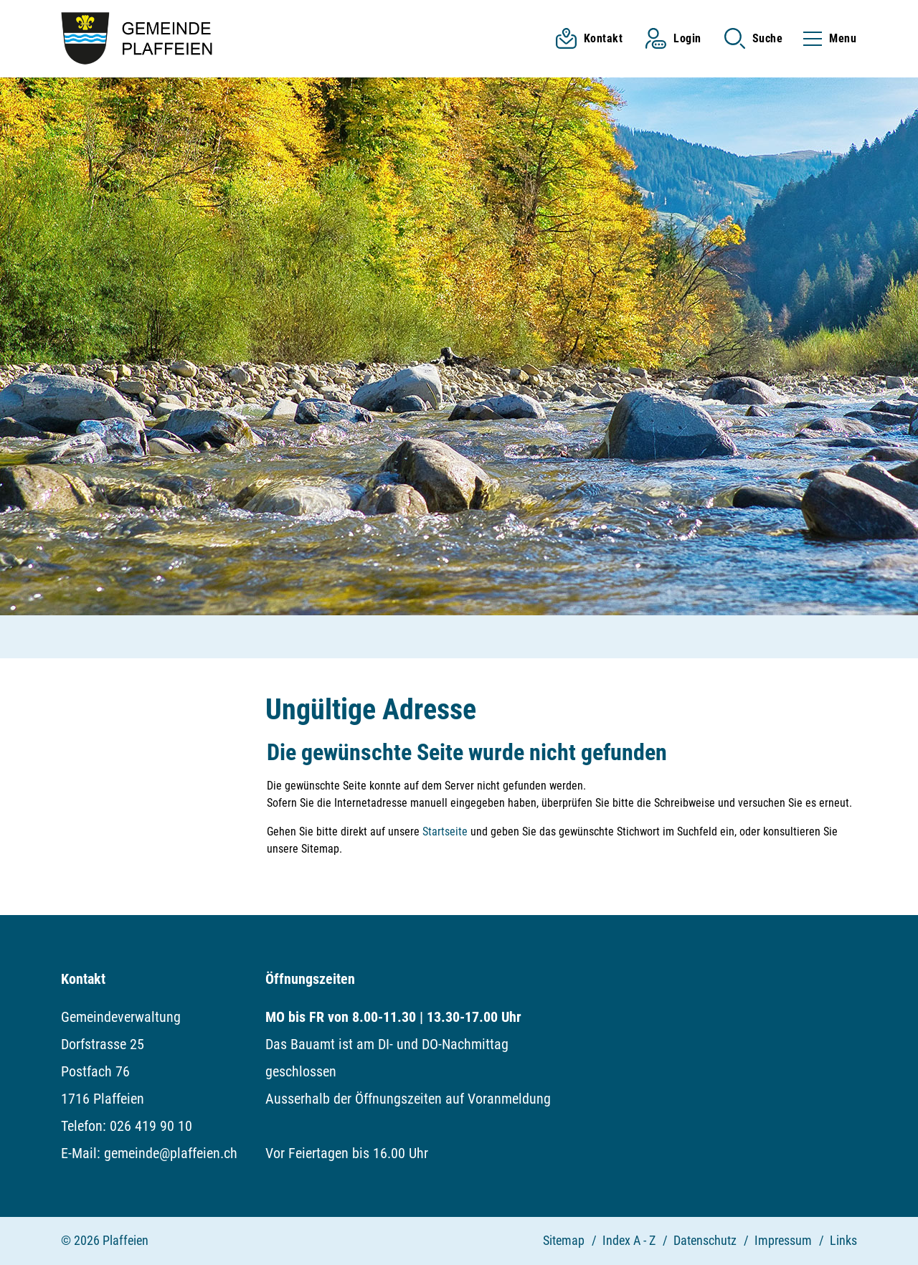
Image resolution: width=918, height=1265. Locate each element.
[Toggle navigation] (825, 38)
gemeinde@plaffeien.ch (170, 1153)
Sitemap (564, 1240)
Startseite (445, 831)
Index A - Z (629, 1240)
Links (843, 1240)
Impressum (783, 1240)
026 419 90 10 (151, 1125)
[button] (754, 38)
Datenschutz (705, 1240)
